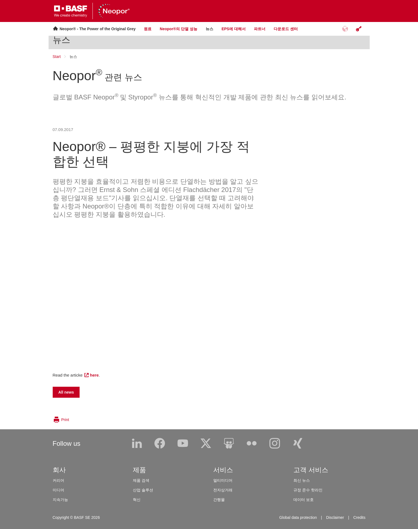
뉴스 (61, 40)
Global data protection (298, 517)
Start (57, 56)
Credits (359, 517)
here (94, 375)
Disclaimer (335, 517)
